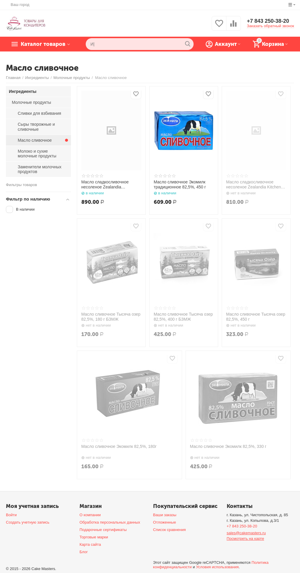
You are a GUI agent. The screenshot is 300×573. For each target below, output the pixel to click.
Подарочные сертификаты (103, 529)
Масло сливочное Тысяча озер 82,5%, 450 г (255, 317)
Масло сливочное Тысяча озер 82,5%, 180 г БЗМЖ (110, 317)
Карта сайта (90, 544)
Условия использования (217, 567)
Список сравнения (169, 529)
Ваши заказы (164, 515)
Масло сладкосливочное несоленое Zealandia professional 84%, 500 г (105, 185)
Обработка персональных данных (110, 522)
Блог (84, 552)
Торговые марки (94, 537)
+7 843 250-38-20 (268, 21)
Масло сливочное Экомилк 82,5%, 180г (119, 446)
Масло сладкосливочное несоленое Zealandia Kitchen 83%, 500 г (253, 185)
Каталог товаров (43, 44)
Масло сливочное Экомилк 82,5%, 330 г (228, 446)
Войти (11, 515)
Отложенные (164, 522)
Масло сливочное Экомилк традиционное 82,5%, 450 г (180, 184)
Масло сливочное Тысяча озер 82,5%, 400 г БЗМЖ (183, 317)
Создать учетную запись (27, 522)
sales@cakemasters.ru (246, 533)
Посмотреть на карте (245, 538)
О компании (90, 515)
